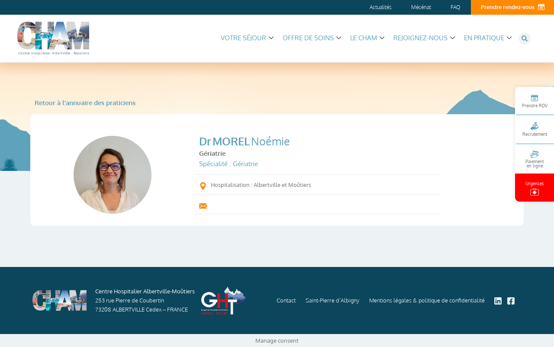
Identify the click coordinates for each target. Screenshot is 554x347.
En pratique (488, 38)
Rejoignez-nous (424, 38)
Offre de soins (312, 38)
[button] (525, 38)
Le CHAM (367, 38)
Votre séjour (247, 38)
